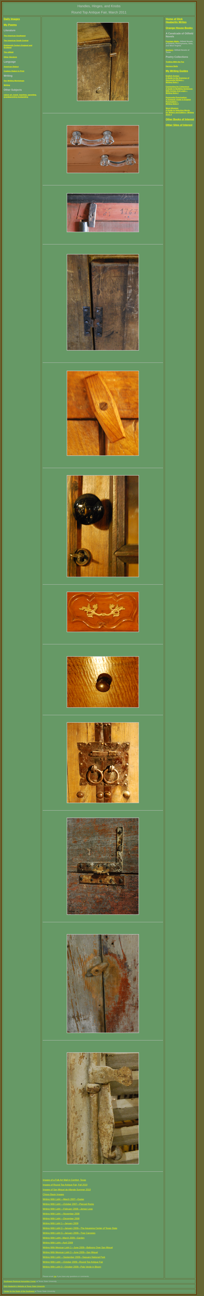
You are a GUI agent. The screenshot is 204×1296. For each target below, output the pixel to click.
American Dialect (11, 67)
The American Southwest (15, 36)
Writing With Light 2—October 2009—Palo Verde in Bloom (72, 1267)
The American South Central (16, 40)
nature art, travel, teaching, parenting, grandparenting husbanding (20, 96)
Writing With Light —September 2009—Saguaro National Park (74, 1257)
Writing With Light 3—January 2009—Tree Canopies (69, 1233)
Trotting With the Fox (175, 62)
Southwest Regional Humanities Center (20, 1281)
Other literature (10, 57)
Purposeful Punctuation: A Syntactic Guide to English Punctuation (178, 99)
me (55, 1276)
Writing (7, 85)
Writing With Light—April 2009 (58, 1243)
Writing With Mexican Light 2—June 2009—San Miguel (70, 1252)
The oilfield (8, 52)
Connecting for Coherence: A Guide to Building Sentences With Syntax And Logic (179, 89)
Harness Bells (172, 66)
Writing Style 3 (172, 104)
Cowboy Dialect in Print (14, 71)
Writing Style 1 (172, 82)
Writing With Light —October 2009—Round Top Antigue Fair (73, 1262)
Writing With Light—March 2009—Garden (63, 1238)
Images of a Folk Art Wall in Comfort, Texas (64, 1180)
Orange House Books (179, 27)
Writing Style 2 (172, 93)
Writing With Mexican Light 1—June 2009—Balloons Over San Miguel (78, 1247)
